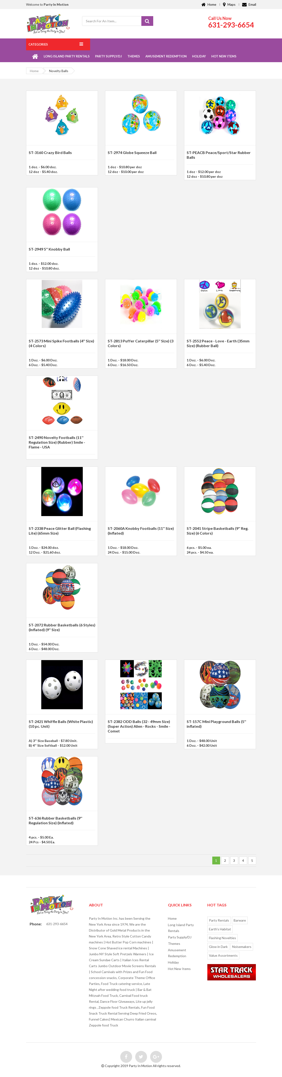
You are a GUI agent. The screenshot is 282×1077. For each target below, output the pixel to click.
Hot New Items (223, 56)
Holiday (199, 56)
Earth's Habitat (220, 929)
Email (249, 4)
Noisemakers (241, 947)
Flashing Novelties (222, 938)
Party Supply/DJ (108, 56)
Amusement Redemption (166, 56)
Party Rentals (219, 920)
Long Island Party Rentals (67, 56)
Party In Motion (56, 4)
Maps (229, 4)
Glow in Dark (218, 947)
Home (208, 4)
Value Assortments (223, 955)
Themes (133, 56)
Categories (38, 44)
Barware (240, 920)
